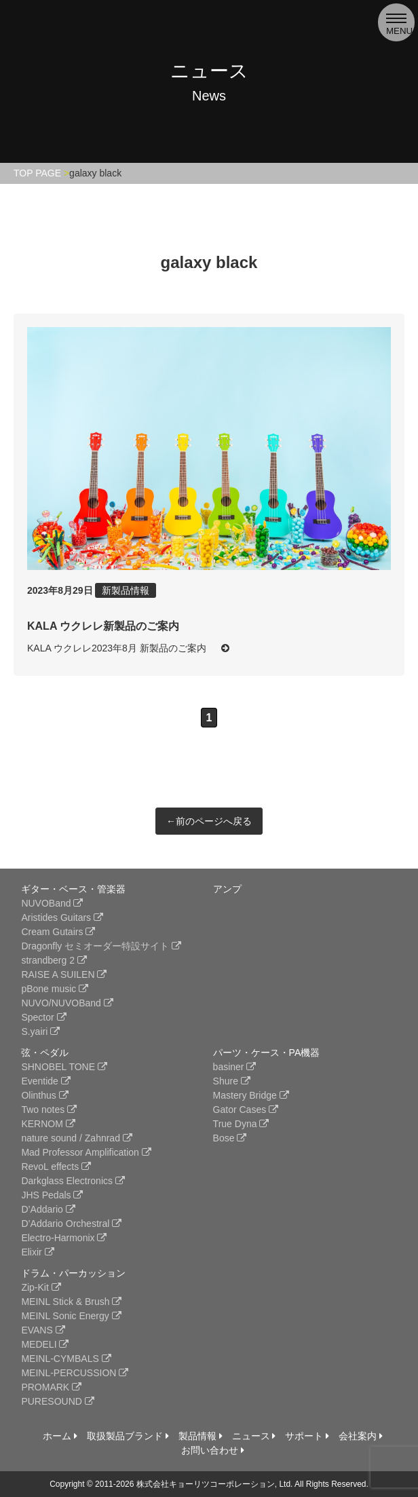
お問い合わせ (212, 1450)
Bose (230, 1138)
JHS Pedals (52, 1195)
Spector (43, 1017)
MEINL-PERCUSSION (74, 1372)
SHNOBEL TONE (64, 1066)
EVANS (42, 1330)
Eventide (45, 1081)
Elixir (37, 1252)
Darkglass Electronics (73, 1180)
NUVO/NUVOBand (67, 1003)
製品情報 (200, 1435)
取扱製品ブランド (128, 1435)
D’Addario (48, 1209)
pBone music (54, 988)
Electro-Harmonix (64, 1237)
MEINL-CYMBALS (66, 1358)
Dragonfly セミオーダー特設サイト (101, 946)
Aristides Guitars (62, 917)
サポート (307, 1435)
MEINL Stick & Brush (71, 1301)
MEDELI (45, 1344)
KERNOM (48, 1123)
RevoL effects (56, 1166)
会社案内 (361, 1435)
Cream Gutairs (58, 931)
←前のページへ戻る (209, 821)
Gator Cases (245, 1109)
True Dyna (241, 1123)
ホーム (60, 1435)
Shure (231, 1081)
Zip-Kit (40, 1287)
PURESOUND (57, 1401)
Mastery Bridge (251, 1095)
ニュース (254, 1435)
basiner (234, 1066)
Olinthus (44, 1095)
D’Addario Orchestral (71, 1223)
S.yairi (40, 1031)
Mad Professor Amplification (86, 1152)
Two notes (49, 1109)
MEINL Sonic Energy (71, 1315)
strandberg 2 (54, 960)
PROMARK (51, 1387)
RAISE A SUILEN (64, 974)
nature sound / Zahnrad (76, 1138)
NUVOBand (52, 903)
